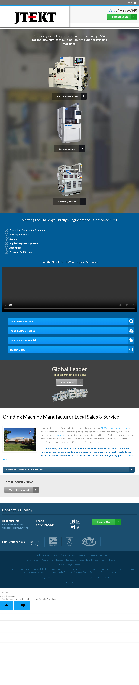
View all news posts (19, 490)
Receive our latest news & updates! (24, 469)
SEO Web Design (65, 565)
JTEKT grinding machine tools (113, 428)
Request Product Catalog (66, 560)
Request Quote (120, 16)
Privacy (96, 560)
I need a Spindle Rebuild (22, 330)
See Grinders (68, 382)
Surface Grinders (68, 148)
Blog (113, 560)
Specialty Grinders (68, 201)
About (36, 560)
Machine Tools (47, 560)
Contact (105, 560)
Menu (131, 2)
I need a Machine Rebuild (22, 340)
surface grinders (60, 435)
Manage (77, 565)
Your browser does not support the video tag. (69, 289)
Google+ (69, 582)
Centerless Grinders (67, 96)
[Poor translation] (22, 605)
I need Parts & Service (21, 321)
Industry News (84, 560)
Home (28, 560)
